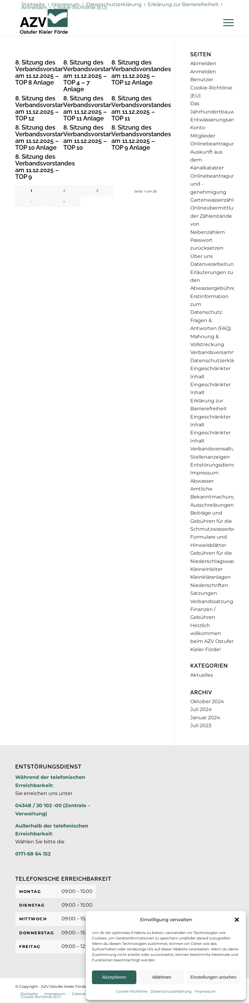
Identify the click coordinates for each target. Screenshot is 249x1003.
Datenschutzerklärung (170, 991)
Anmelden (34, 7)
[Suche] (211, 22)
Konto (197, 127)
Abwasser (202, 481)
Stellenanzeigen (210, 457)
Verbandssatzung (211, 601)
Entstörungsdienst (213, 465)
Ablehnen (161, 977)
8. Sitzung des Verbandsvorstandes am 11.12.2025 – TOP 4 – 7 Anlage (93, 76)
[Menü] (225, 22)
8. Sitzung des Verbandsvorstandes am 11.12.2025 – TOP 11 (141, 108)
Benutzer (201, 79)
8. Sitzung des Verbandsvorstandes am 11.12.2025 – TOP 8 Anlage (45, 72)
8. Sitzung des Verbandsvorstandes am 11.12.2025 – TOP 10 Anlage (45, 137)
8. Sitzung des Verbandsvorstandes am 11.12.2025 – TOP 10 (93, 137)
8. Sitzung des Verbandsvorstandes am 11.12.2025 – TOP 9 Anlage (141, 137)
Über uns (201, 256)
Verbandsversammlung (219, 352)
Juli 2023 (200, 725)
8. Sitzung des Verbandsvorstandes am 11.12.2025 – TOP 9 (45, 166)
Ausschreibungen (212, 505)
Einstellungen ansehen (213, 977)
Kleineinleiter (206, 569)
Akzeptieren (114, 977)
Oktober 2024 (207, 701)
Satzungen (203, 593)
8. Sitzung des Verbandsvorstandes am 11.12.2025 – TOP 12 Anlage (141, 72)
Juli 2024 (201, 709)
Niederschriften (209, 585)
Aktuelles (201, 675)
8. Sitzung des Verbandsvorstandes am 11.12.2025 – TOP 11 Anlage (93, 108)
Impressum (205, 991)
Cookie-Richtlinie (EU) (80, 7)
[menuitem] (114, 4)
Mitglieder (202, 136)
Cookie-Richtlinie (131, 991)
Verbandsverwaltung (215, 449)
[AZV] (43, 22)
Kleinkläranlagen (210, 577)
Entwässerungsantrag (217, 120)
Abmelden (203, 63)
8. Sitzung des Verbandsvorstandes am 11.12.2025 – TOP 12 (45, 108)
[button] (237, 920)
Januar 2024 (205, 717)
